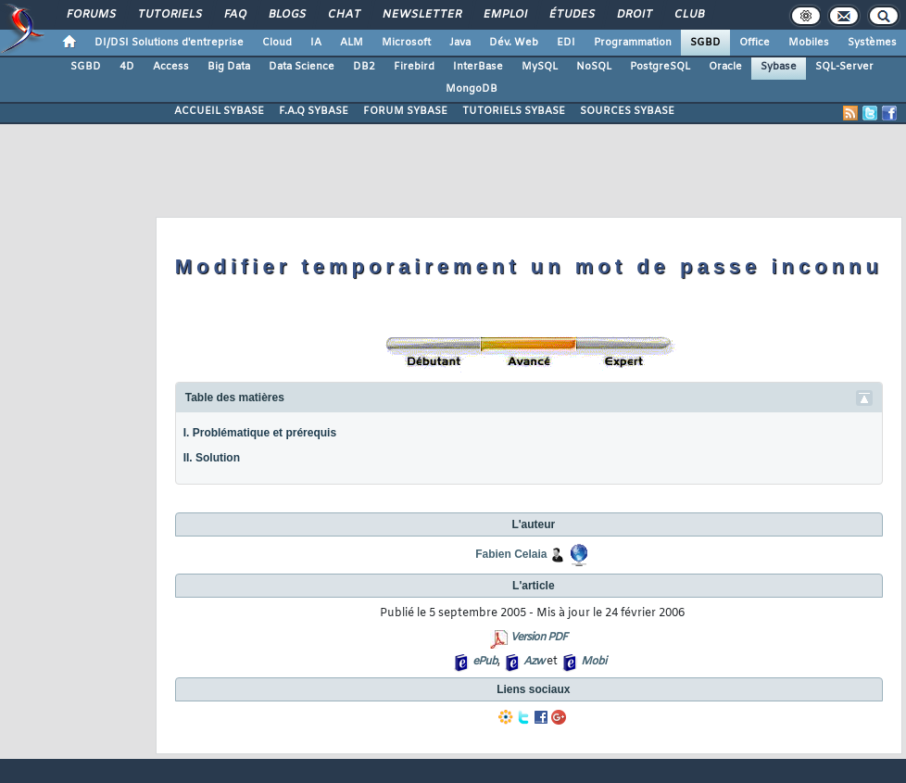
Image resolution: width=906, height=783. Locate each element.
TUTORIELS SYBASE (513, 111)
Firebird (414, 66)
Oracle (725, 66)
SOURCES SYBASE (627, 111)
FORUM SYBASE (405, 111)
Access (171, 66)
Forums (90, 14)
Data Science (301, 66)
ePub (484, 661)
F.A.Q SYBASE (313, 111)
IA (315, 42)
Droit (633, 14)
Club (688, 14)
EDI (566, 42)
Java (460, 42)
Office (754, 42)
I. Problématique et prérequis (259, 432)
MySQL (540, 66)
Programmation (633, 42)
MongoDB (471, 88)
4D (127, 66)
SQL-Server (844, 66)
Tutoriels (169, 14)
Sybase (779, 66)
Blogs (286, 14)
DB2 (364, 66)
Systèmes (872, 42)
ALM (351, 42)
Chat (343, 14)
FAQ (234, 14)
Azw (533, 661)
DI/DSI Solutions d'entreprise (169, 42)
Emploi (504, 14)
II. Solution (211, 457)
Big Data (229, 66)
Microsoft (406, 42)
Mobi (593, 661)
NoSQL (593, 66)
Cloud (277, 42)
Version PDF (538, 637)
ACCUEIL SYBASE (219, 111)
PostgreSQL (660, 66)
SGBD (705, 42)
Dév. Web (513, 42)
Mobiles (808, 42)
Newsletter (421, 14)
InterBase (478, 66)
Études (571, 14)
